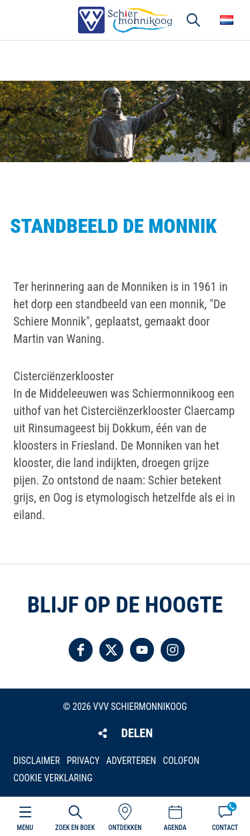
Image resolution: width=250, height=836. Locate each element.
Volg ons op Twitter (111, 650)
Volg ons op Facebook (81, 650)
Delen (137, 733)
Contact (225, 827)
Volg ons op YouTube (142, 650)
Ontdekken (124, 827)
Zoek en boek (75, 827)
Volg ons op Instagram (173, 650)
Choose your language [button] (226, 20)
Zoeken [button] (193, 20)
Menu (25, 827)
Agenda (174, 827)
